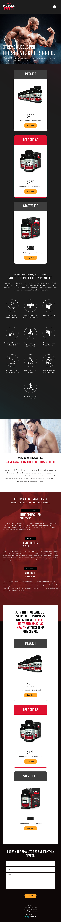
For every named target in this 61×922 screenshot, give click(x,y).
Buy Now (30, 125)
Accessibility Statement (30, 912)
